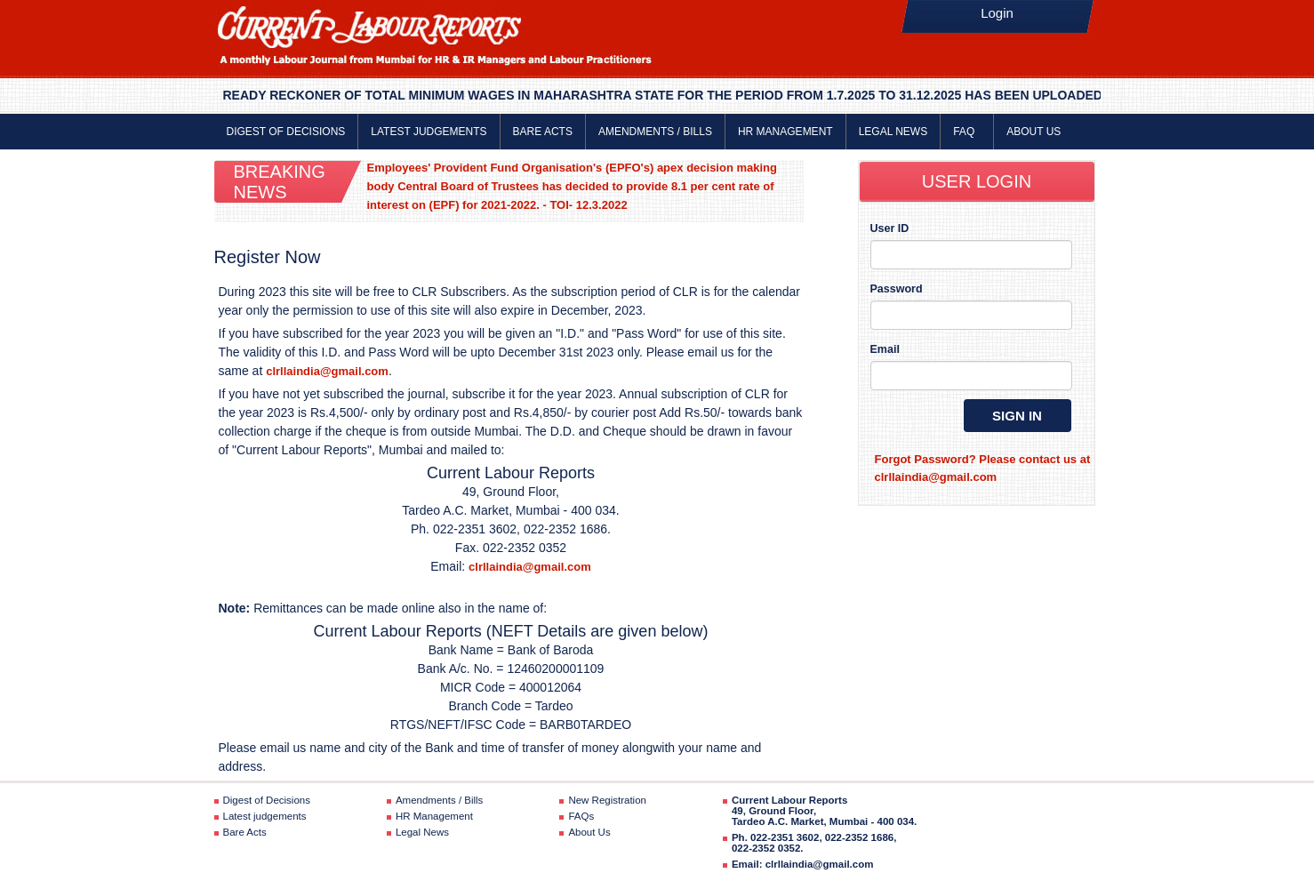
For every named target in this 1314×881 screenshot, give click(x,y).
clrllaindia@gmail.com (327, 371)
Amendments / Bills (655, 131)
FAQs (581, 816)
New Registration (607, 800)
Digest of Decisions (286, 131)
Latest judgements (428, 131)
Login (997, 12)
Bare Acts (543, 131)
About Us (1033, 131)
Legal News (893, 131)
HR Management (785, 131)
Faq (967, 131)
